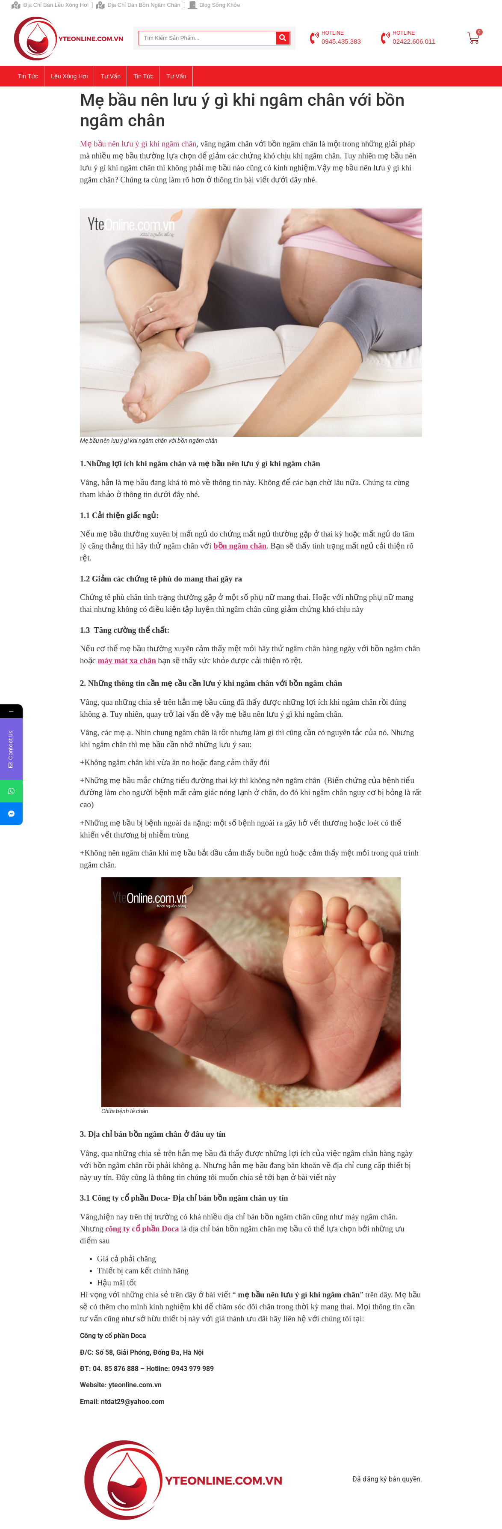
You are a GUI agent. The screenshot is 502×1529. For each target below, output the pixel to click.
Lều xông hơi (69, 76)
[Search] (282, 38)
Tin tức (28, 76)
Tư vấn (110, 76)
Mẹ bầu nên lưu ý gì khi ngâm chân (138, 143)
